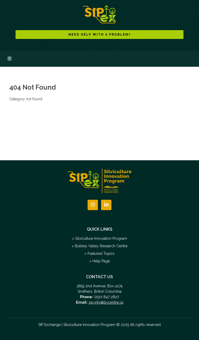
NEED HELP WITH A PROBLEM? (99, 34)
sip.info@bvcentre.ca (106, 302)
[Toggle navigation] (9, 59)
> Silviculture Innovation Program (99, 238)
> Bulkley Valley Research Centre (99, 246)
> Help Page (99, 261)
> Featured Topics (99, 253)
